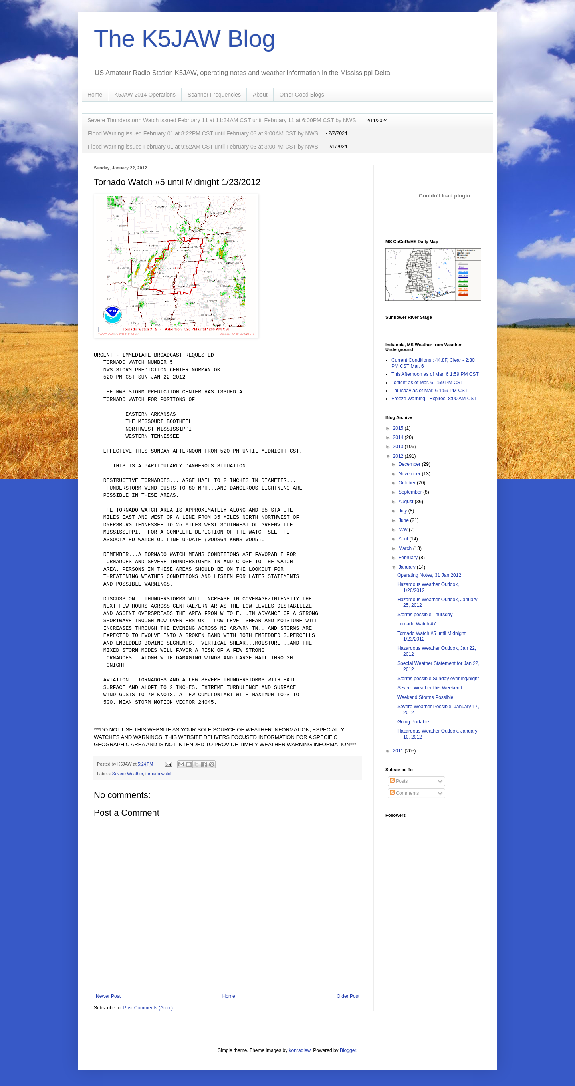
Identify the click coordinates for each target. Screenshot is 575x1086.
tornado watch (158, 773)
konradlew (300, 1050)
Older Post (348, 996)
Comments (404, 793)
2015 (399, 428)
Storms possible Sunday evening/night (438, 678)
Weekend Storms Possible (425, 697)
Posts (399, 781)
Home (94, 94)
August (407, 501)
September (411, 492)
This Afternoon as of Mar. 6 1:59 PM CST (435, 374)
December (410, 464)
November (410, 473)
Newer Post (108, 996)
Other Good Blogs (302, 94)
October (408, 483)
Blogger (348, 1050)
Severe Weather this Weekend (429, 688)
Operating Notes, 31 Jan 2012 (429, 575)
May (404, 529)
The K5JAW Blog (185, 38)
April (404, 539)
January (408, 567)
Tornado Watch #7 (416, 624)
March (406, 548)
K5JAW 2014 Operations (145, 94)
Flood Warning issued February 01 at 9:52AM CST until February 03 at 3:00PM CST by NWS (203, 146)
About (260, 94)
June (404, 520)
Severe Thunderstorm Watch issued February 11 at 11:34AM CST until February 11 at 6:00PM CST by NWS (221, 120)
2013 (399, 446)
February (409, 557)
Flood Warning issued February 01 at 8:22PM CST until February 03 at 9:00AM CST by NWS (203, 133)
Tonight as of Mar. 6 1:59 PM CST (427, 382)
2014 (399, 437)
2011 (399, 751)
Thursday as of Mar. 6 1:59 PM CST (429, 390)
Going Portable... (415, 722)
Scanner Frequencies (214, 94)
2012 (399, 456)
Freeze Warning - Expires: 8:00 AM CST (434, 398)
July (403, 511)
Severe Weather (127, 773)
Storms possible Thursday (425, 614)
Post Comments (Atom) (148, 1008)
